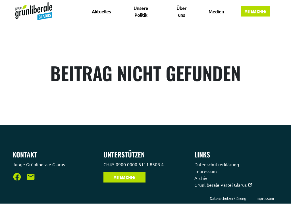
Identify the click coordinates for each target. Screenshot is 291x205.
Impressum (206, 171)
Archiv (201, 178)
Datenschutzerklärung (217, 164)
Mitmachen (255, 11)
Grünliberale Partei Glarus (223, 185)
